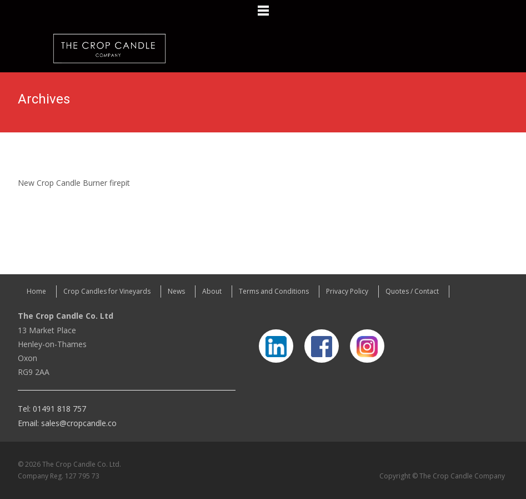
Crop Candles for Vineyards (107, 291)
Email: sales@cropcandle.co (67, 423)
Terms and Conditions (274, 291)
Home (36, 291)
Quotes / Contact (412, 291)
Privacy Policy (347, 291)
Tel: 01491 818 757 (52, 408)
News (176, 291)
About (212, 291)
